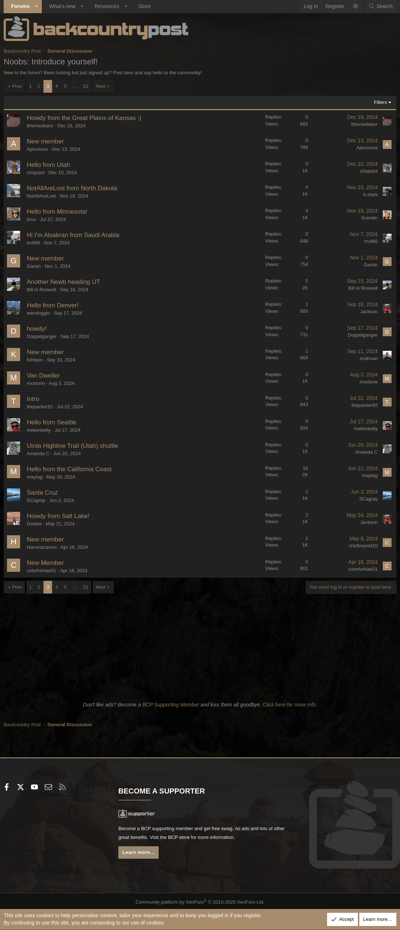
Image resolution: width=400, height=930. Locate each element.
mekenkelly (39, 430)
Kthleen (35, 360)
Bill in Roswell (41, 289)
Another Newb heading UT (63, 281)
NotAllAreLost (41, 196)
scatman (369, 358)
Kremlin (370, 218)
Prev (17, 86)
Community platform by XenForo (200, 900)
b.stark (370, 194)
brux (31, 219)
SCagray (36, 500)
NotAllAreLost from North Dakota (72, 188)
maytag (34, 477)
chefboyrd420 (363, 545)
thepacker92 (40, 406)
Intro (33, 398)
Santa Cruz (42, 492)
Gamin (34, 266)
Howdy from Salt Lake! (58, 516)
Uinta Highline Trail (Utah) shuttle (72, 445)
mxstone (36, 383)
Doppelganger (42, 336)
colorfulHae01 (41, 570)
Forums (20, 6)
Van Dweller (43, 375)
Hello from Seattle (51, 422)
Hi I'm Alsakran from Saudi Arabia (73, 235)
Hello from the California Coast (69, 469)
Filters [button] (380, 102)
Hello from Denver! (53, 305)
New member (45, 141)
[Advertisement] (200, 645)
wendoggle (38, 313)
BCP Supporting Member (170, 705)
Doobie (34, 523)
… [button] (75, 86)
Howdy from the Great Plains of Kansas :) (84, 118)
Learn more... (140, 854)
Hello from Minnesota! (57, 211)
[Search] (380, 6)
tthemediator (40, 125)
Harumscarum (42, 547)
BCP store (198, 838)
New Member (45, 562)
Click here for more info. (290, 705)
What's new (62, 6)
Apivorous (37, 149)
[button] (36, 6)
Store (144, 6)
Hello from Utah (48, 164)
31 (85, 86)
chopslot (35, 172)
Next (100, 86)
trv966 (33, 242)
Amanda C (38, 453)
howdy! (37, 328)
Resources (107, 6)
